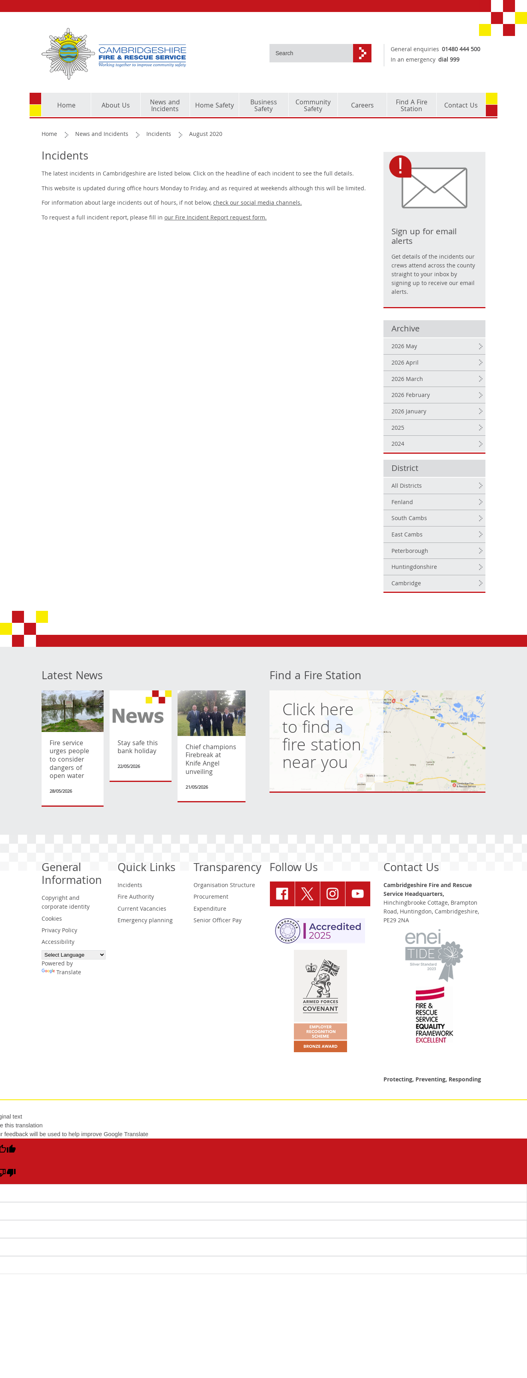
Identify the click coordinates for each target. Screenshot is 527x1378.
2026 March (407, 380)
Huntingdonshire (414, 567)
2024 (397, 444)
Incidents (158, 135)
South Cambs (409, 519)
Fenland (402, 503)
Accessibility (58, 942)
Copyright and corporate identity (66, 903)
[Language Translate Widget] (74, 954)
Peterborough (409, 551)
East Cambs (407, 535)
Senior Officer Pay (218, 921)
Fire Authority (136, 897)
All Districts (406, 486)
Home (49, 135)
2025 (397, 428)
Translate (61, 973)
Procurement (211, 897)
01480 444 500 (461, 50)
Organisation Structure (224, 886)
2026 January (408, 412)
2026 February (410, 396)
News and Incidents (101, 135)
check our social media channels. (257, 203)
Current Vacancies (142, 909)
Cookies (52, 919)
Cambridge (406, 584)
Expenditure (210, 909)
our (215, 218)
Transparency (228, 869)
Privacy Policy (59, 931)
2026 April (405, 363)
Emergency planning (145, 921)
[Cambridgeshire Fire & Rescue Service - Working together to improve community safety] (150, 54)
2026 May (404, 347)
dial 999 (448, 60)
